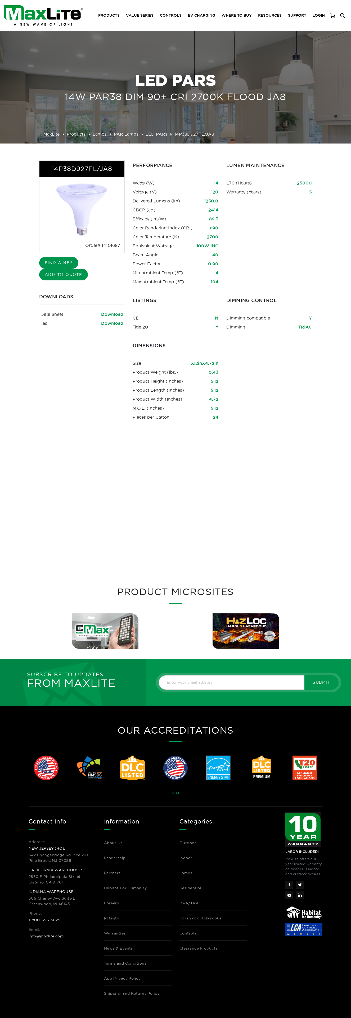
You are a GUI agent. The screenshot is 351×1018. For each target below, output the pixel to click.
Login (319, 15)
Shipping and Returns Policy (131, 993)
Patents (111, 918)
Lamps (100, 134)
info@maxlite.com (46, 936)
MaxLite (51, 134)
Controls (171, 15)
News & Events (118, 948)
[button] (173, 793)
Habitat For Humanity (125, 888)
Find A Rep (59, 262)
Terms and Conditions (125, 963)
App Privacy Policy (122, 978)
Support (297, 15)
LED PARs (156, 134)
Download (112, 314)
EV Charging (201, 15)
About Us (113, 843)
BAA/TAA (189, 903)
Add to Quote (63, 274)
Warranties (115, 933)
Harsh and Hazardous (200, 918)
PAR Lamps (126, 134)
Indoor (185, 858)
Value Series (140, 15)
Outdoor (187, 843)
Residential (190, 888)
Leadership (115, 858)
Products (76, 134)
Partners (112, 873)
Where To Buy (237, 15)
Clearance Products (198, 948)
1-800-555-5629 (44, 920)
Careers (111, 903)
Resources (270, 15)
